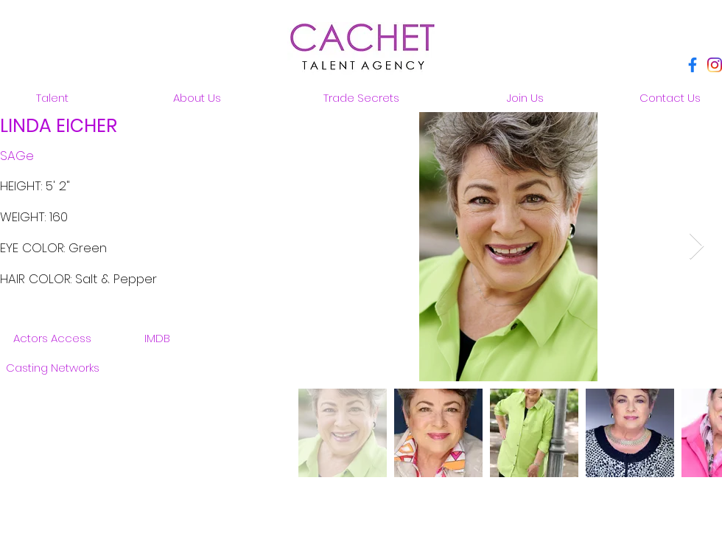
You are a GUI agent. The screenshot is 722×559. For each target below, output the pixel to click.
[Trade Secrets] (361, 97)
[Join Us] (525, 97)
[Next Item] (696, 246)
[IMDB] (157, 338)
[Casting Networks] (52, 367)
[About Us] (196, 97)
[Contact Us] (669, 97)
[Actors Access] (52, 338)
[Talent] (52, 97)
